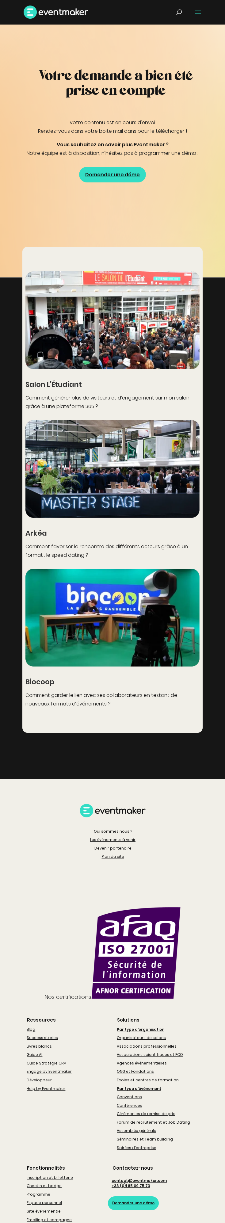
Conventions (129, 1096)
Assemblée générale (136, 1130)
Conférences (129, 1105)
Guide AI (34, 1054)
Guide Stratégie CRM (47, 1063)
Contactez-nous (132, 1168)
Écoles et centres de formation (148, 1080)
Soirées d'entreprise (136, 1147)
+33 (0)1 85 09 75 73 (131, 1185)
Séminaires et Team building (145, 1139)
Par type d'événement (139, 1088)
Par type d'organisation (140, 1029)
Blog (31, 1029)
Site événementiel (44, 1211)
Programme (38, 1194)
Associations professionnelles (147, 1046)
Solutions (128, 1020)
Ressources (41, 1020)
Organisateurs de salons (141, 1037)
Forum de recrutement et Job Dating (153, 1122)
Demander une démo (112, 174)
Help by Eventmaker (46, 1088)
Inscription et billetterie (50, 1177)
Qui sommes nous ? (113, 831)
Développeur (39, 1080)
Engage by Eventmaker (49, 1071)
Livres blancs (39, 1046)
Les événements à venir (112, 839)
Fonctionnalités (46, 1168)
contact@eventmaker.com (139, 1180)
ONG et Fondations (135, 1071)
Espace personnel (44, 1202)
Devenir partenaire (113, 848)
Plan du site (113, 856)
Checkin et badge (44, 1185)
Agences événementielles (142, 1063)
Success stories (42, 1037)
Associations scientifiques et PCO (150, 1054)
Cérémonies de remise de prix (146, 1113)
